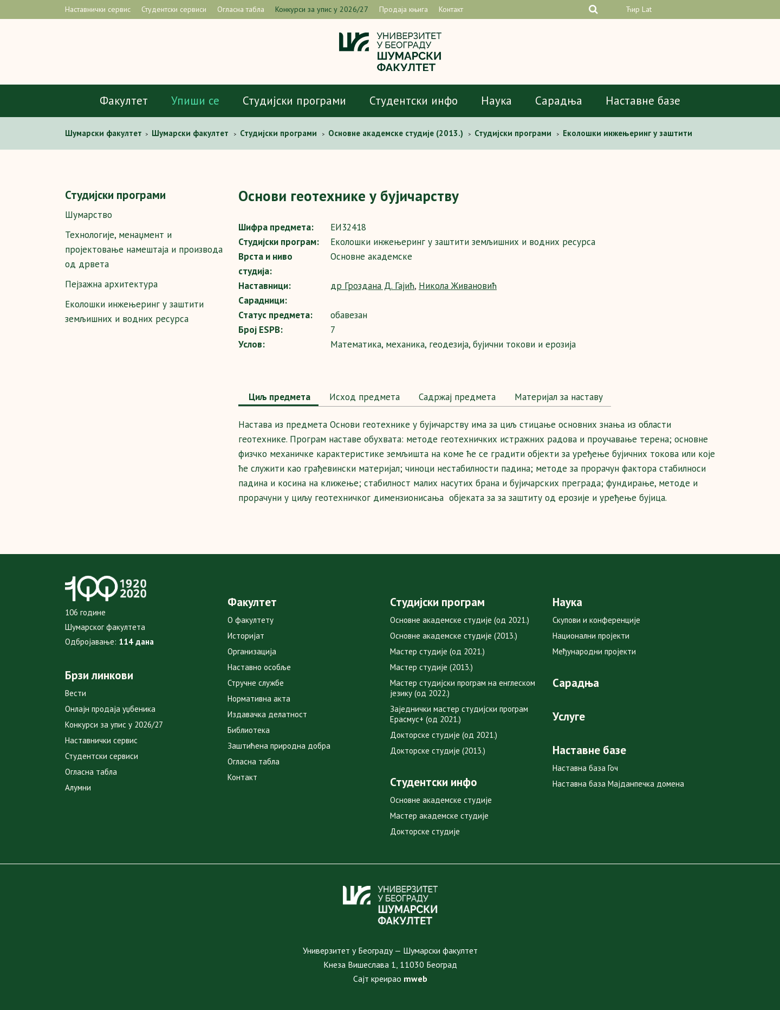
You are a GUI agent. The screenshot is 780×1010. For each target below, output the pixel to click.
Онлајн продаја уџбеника (110, 709)
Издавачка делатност (267, 714)
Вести (75, 693)
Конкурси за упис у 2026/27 (321, 9)
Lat (647, 9)
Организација (251, 651)
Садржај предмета (456, 397)
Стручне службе (255, 683)
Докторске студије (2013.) (437, 750)
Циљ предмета (278, 397)
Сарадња (558, 100)
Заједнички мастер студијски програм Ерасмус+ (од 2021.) (459, 714)
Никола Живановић (458, 286)
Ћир (633, 9)
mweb (415, 978)
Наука (496, 100)
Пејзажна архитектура (111, 284)
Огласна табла (240, 9)
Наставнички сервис (98, 9)
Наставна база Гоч (585, 768)
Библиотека (248, 730)
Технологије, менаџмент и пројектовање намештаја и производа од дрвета (144, 249)
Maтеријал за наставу (557, 397)
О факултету (250, 620)
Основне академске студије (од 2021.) (459, 620)
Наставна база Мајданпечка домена (618, 784)
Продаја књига (403, 9)
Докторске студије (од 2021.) (443, 735)
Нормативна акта (258, 698)
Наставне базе (643, 100)
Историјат (245, 636)
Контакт (451, 9)
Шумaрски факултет (104, 133)
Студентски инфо (413, 100)
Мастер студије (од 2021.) (437, 651)
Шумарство (88, 215)
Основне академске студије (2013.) (453, 636)
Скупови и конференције (596, 620)
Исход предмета (363, 397)
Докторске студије (425, 831)
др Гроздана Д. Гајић (372, 286)
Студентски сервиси (173, 9)
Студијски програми (294, 100)
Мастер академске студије (439, 815)
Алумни (78, 787)
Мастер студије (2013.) (431, 667)
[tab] (278, 398)
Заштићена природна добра (278, 746)
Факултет (124, 100)
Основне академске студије (441, 800)
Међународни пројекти (594, 651)
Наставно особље (259, 667)
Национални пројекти (590, 636)
